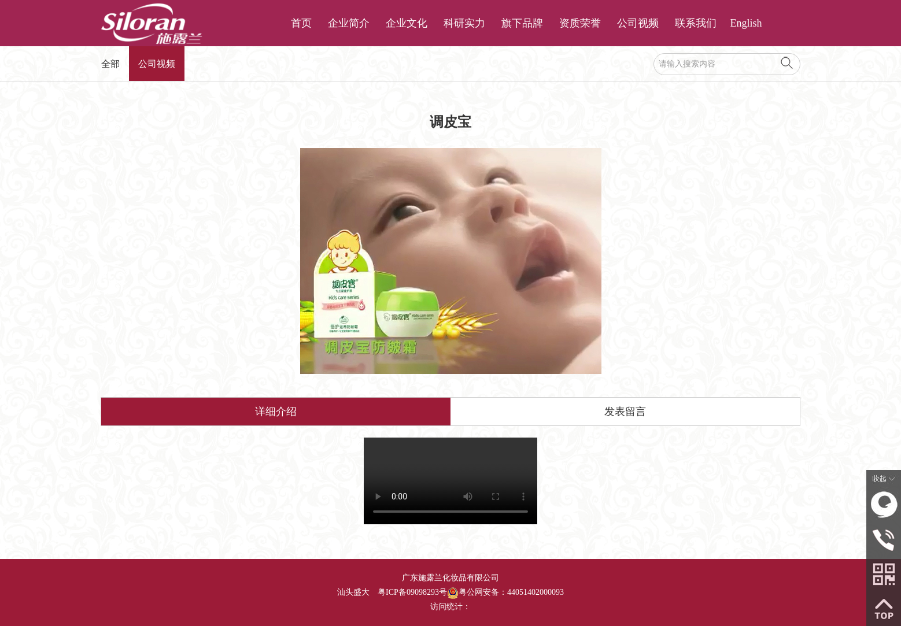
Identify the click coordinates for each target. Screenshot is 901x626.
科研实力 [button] (464, 23)
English (746, 23)
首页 (301, 23)
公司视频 (156, 64)
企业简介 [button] (349, 23)
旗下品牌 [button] (522, 23)
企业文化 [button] (406, 23)
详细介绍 (276, 411)
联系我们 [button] (696, 23)
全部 (110, 64)
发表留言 (625, 411)
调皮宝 (450, 481)
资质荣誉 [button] (580, 23)
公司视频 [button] (638, 23)
